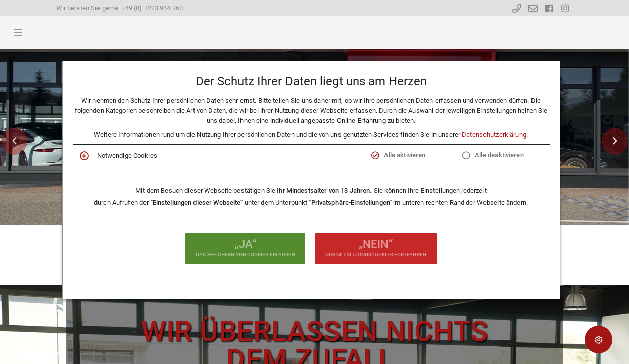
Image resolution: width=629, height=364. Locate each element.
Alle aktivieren (405, 155)
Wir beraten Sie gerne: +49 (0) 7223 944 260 (119, 8)
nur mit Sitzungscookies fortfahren (375, 247)
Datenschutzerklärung (494, 135)
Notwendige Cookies (127, 155)
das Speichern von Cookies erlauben (245, 247)
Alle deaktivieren (499, 155)
